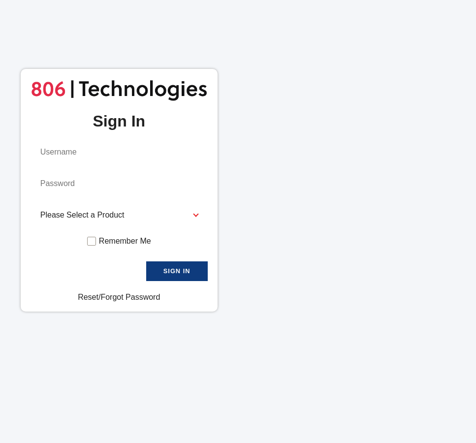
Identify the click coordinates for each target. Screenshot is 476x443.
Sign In (176, 271)
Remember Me (125, 241)
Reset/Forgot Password (119, 297)
